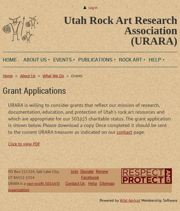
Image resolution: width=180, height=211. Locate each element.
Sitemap (107, 183)
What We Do (53, 76)
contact (124, 132)
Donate (87, 171)
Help (92, 183)
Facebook (90, 177)
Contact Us (75, 183)
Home (8, 76)
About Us (28, 76)
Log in (93, 7)
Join (74, 171)
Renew (102, 171)
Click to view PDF (24, 144)
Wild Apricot (130, 200)
